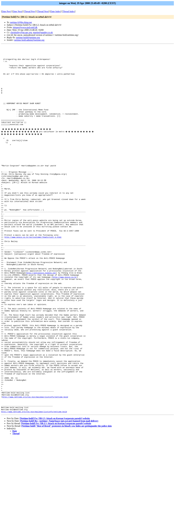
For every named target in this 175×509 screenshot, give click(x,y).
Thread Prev (29, 11)
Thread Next (42, 11)
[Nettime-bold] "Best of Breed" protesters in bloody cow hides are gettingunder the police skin (66, 498)
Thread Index (69, 11)
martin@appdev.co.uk (43, 32)
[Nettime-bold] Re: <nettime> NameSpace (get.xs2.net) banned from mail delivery (59, 493)
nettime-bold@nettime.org (28, 37)
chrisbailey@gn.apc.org (21, 32)
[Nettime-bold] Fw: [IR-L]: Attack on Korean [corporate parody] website (55, 490)
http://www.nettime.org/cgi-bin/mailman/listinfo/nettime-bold (35, 466)
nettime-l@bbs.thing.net (21, 22)
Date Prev (6, 11)
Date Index (56, 11)
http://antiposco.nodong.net (41, 317)
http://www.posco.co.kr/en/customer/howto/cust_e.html (32, 274)
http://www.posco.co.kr (65, 322)
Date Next (17, 11)
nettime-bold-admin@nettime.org (29, 40)
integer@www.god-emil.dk (25, 27)
